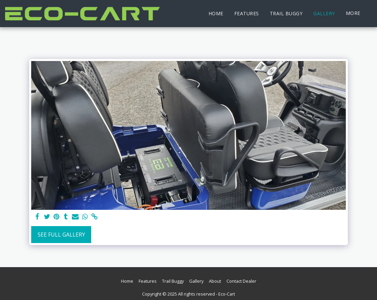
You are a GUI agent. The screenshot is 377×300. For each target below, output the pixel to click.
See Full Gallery (61, 234)
